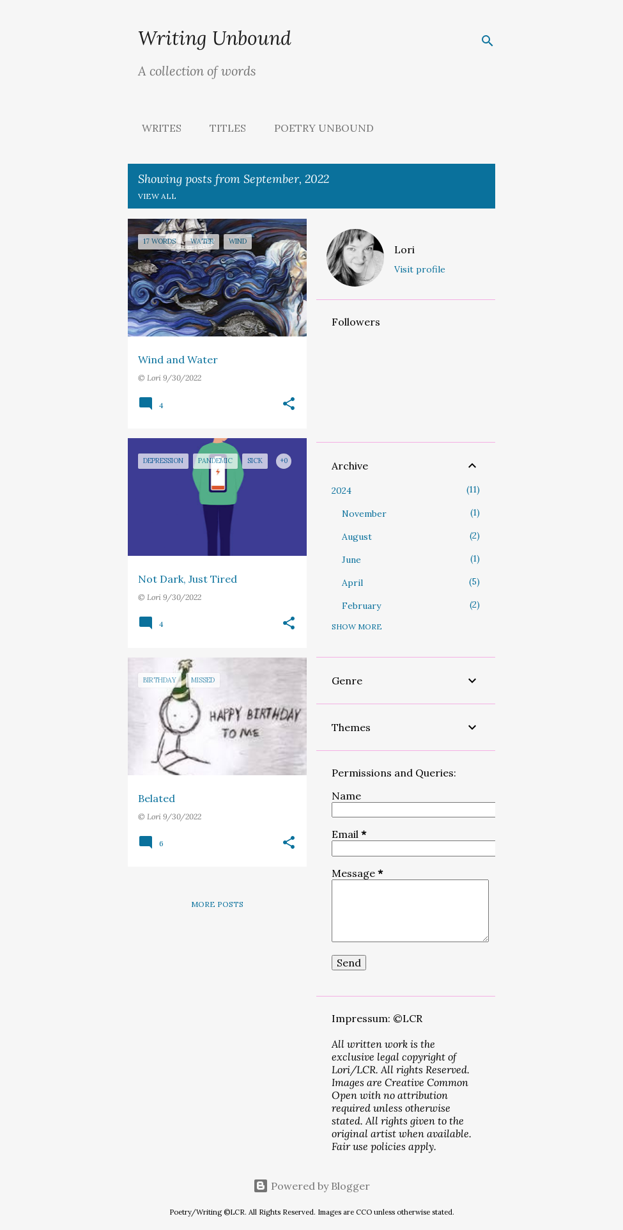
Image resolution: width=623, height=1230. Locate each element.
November (364, 513)
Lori (404, 249)
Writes (158, 128)
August (357, 536)
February (361, 605)
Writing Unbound (214, 38)
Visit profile (419, 269)
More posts (217, 904)
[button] (288, 404)
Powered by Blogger (311, 1185)
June (351, 559)
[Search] (487, 41)
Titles (224, 128)
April (352, 582)
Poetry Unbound (320, 128)
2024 (341, 490)
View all (157, 196)
